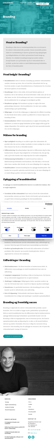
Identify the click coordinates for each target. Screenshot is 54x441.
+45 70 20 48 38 (35, 430)
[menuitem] (23, 2)
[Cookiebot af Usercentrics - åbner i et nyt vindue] (46, 204)
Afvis (10, 235)
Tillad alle (44, 235)
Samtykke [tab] (9, 208)
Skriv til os (33, 433)
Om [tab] (44, 208)
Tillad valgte (27, 235)
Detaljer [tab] (27, 208)
